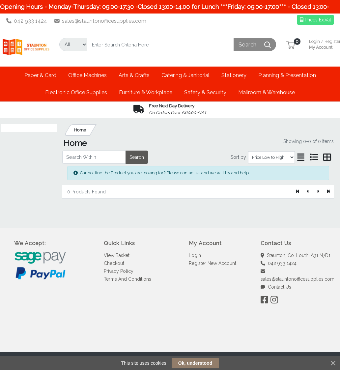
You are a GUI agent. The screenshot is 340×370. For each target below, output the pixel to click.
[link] (170, 340)
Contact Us (276, 287)
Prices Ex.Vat (315, 19)
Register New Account (212, 263)
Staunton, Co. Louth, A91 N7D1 (295, 255)
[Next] (318, 191)
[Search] (160, 44)
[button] (290, 44)
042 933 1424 (26, 21)
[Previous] (308, 191)
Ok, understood (195, 363)
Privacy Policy (118, 271)
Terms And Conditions (127, 279)
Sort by (238, 157)
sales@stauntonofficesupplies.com (100, 21)
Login (195, 255)
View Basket (116, 255)
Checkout (114, 263)
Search (136, 157)
